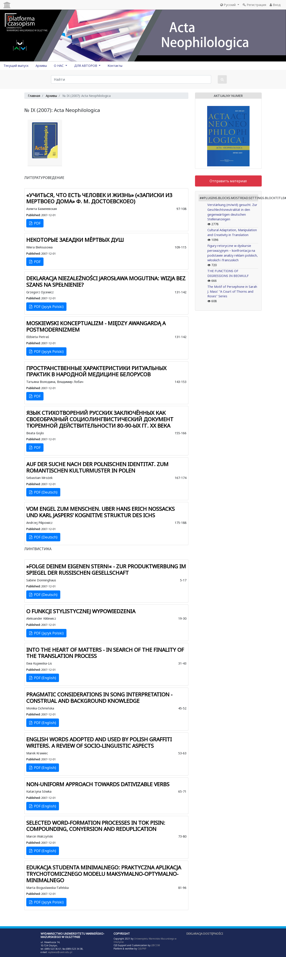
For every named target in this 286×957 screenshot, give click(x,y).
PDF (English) (42, 677)
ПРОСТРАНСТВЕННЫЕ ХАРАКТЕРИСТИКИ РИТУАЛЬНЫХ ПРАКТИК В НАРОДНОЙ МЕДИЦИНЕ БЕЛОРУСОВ (96, 371)
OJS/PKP (141, 948)
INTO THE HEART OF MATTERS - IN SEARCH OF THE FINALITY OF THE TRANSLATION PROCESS (105, 653)
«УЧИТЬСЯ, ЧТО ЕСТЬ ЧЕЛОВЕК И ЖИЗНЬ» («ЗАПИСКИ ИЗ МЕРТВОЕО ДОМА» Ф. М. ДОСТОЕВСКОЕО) (99, 198)
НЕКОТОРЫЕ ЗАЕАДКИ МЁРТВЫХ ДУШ (75, 239)
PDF (35, 223)
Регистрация (254, 5)
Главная (34, 96)
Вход (275, 5)
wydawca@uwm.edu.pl (60, 952)
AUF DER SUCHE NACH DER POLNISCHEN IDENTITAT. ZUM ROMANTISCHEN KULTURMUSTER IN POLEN (97, 467)
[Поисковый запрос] (131, 79)
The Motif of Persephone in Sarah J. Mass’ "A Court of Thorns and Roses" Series (232, 291)
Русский (228, 5)
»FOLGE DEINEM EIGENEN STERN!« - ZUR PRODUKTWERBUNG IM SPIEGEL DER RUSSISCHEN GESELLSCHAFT (106, 569)
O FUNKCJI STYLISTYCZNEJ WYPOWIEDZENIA (80, 611)
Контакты (115, 65)
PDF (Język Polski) (46, 306)
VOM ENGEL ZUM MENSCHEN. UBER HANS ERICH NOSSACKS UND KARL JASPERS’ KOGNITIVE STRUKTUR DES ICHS (100, 512)
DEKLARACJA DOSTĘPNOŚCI (204, 934)
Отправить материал (228, 181)
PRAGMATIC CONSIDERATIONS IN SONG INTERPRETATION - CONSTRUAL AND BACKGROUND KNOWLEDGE (99, 697)
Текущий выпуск (16, 65)
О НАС (59, 65)
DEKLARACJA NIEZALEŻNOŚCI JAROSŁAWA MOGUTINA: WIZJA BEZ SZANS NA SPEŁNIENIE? (106, 281)
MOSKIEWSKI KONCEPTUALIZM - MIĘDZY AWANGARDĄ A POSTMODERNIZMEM (96, 326)
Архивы (41, 65)
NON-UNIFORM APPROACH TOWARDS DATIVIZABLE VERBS (97, 784)
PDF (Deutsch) (43, 492)
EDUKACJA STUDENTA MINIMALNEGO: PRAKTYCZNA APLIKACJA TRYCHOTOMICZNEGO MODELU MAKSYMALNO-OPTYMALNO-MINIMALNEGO (103, 874)
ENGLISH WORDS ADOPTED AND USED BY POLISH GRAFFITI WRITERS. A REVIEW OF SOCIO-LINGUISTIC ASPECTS (99, 742)
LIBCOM (155, 945)
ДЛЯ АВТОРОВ (86, 65)
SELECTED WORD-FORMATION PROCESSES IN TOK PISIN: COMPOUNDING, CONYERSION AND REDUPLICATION (95, 826)
